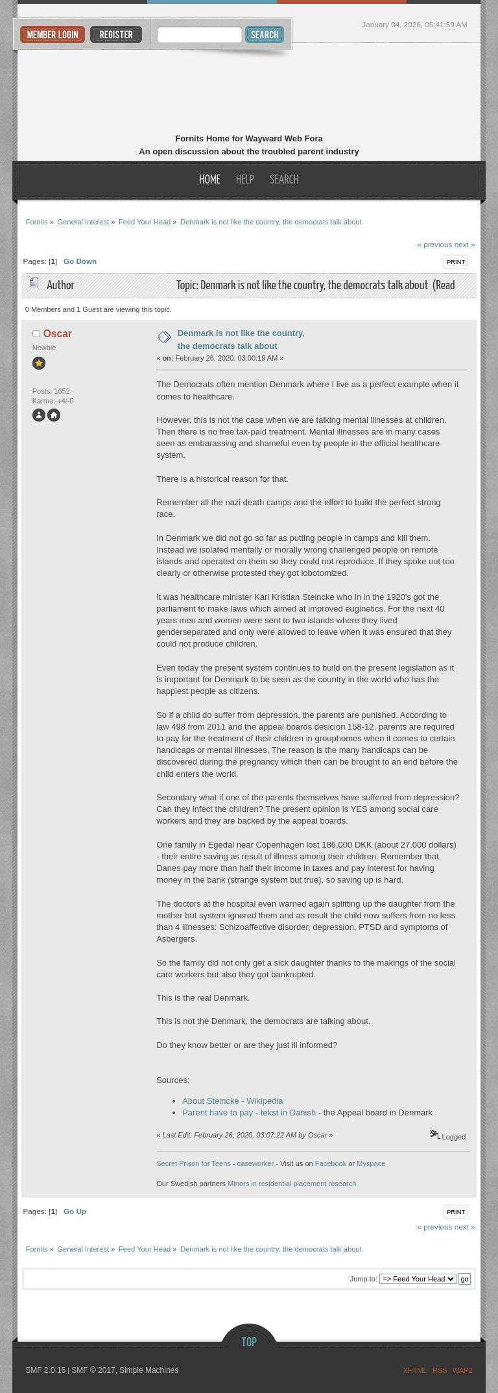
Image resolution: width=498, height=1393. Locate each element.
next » (465, 244)
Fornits (249, 89)
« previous (434, 244)
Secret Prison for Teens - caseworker (215, 1163)
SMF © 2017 (93, 1370)
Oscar (57, 333)
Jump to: (363, 1279)
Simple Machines (148, 1370)
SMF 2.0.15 (45, 1370)
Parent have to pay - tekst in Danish (249, 1112)
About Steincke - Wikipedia (232, 1101)
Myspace (371, 1163)
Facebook (331, 1163)
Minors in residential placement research (292, 1183)
